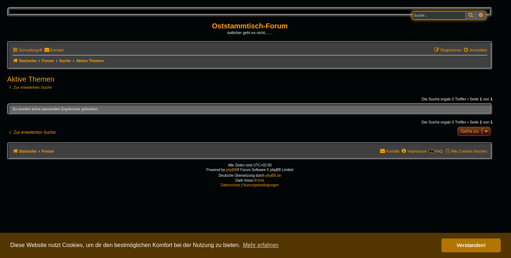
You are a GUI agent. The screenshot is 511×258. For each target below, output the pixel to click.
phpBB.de (273, 175)
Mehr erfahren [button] (261, 245)
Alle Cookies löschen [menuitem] (469, 151)
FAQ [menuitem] (439, 151)
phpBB (231, 170)
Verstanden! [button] (471, 245)
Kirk (261, 180)
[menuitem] (54, 50)
